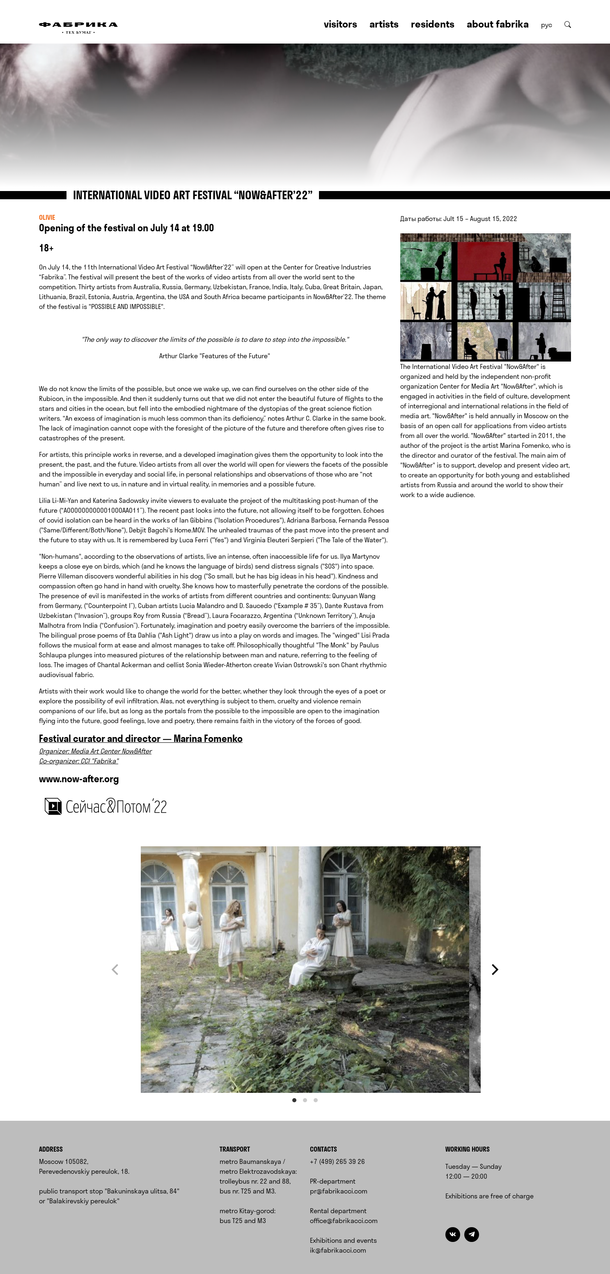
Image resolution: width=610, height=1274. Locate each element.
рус (546, 25)
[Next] (494, 970)
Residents (432, 24)
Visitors (340, 24)
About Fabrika (498, 24)
